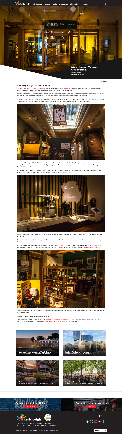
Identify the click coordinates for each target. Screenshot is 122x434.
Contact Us (18, 430)
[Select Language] (100, 430)
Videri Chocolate (58, 247)
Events (47, 4)
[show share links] (104, 81)
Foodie (54, 4)
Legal (30, 430)
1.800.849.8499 (47, 423)
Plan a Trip (74, 4)
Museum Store (63, 245)
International (41, 430)
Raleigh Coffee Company (92, 247)
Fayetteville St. (65, 88)
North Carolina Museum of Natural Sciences (61, 320)
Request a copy (30, 406)
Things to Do (63, 4)
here (49, 242)
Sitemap (25, 430)
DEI (47, 430)
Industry (85, 4)
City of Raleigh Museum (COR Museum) (35, 88)
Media (35, 430)
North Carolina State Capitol (52, 322)
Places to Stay (38, 4)
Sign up (91, 406)
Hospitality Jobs (54, 430)
